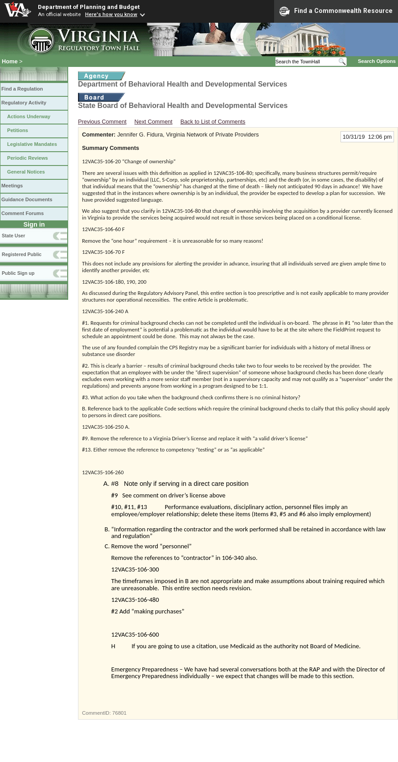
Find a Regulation (22, 88)
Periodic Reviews (27, 158)
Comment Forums (22, 213)
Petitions (17, 130)
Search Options (377, 61)
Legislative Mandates (32, 144)
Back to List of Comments (213, 121)
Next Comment (153, 121)
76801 (119, 713)
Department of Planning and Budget (89, 6)
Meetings (12, 185)
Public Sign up (18, 273)
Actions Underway (28, 116)
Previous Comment (102, 121)
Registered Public (21, 254)
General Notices (26, 171)
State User (13, 235)
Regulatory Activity (23, 102)
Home (10, 61)
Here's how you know (111, 14)
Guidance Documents (26, 199)
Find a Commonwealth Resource (336, 11)
